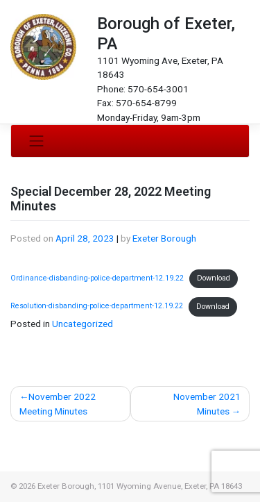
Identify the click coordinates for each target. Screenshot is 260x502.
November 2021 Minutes (207, 403)
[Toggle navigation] (37, 141)
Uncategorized (82, 323)
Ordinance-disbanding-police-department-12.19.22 (97, 278)
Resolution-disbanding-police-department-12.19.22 (96, 306)
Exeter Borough (164, 238)
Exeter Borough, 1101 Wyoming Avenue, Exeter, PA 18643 (139, 486)
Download (213, 278)
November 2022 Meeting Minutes (57, 403)
